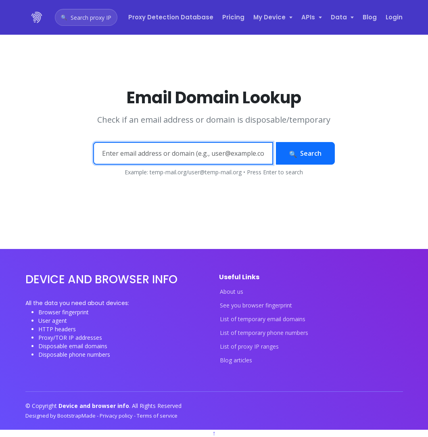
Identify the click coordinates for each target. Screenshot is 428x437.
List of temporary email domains (262, 319)
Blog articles (236, 360)
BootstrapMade (77, 415)
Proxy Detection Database (170, 17)
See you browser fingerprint (256, 305)
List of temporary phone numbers (264, 333)
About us (231, 292)
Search (305, 153)
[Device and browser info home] (37, 17)
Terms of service (157, 415)
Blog (370, 17)
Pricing (233, 17)
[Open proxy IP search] (86, 17)
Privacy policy (117, 415)
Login (394, 17)
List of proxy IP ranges (249, 346)
